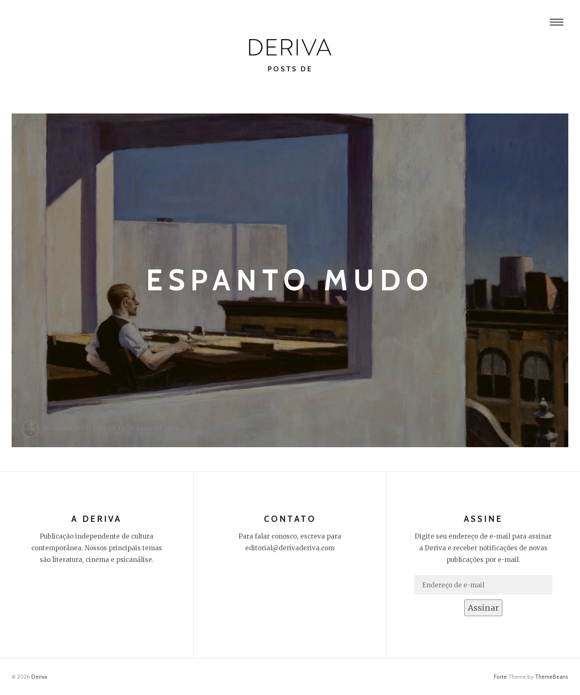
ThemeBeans (551, 676)
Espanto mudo (290, 280)
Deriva (39, 676)
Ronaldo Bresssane (75, 428)
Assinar (483, 608)
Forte (500, 676)
